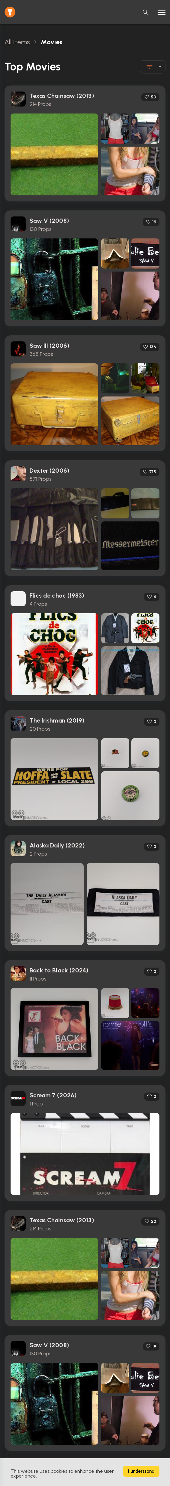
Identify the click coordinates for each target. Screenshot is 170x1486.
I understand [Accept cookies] (141, 1471)
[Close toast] (6, 37)
